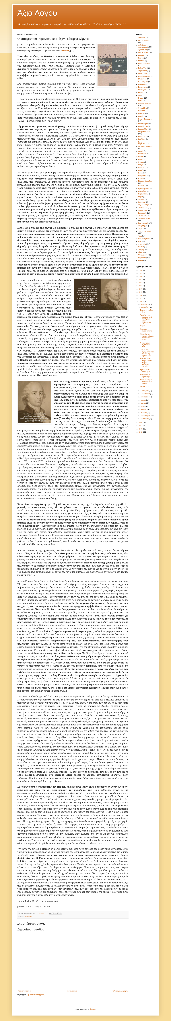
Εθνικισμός (142, 79)
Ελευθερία (141, 84)
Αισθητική (141, 38)
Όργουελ (141, 167)
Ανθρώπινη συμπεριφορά (143, 46)
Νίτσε (140, 159)
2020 (141, 289)
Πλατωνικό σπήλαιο (145, 181)
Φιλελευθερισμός (144, 239)
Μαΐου (143, 406)
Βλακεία (141, 58)
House (140, 260)
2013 (141, 429)
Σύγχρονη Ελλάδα (144, 218)
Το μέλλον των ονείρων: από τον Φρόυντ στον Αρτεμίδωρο (146, 319)
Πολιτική (141, 186)
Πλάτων (141, 178)
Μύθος (140, 157)
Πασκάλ (141, 170)
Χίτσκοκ (141, 252)
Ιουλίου (143, 400)
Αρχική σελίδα (72, 991)
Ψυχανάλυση (142, 255)
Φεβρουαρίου (146, 416)
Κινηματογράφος (144, 132)
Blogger (92, 1009)
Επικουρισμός (143, 90)
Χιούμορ (141, 250)
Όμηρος (141, 162)
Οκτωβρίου (145, 391)
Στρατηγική (142, 213)
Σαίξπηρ (141, 199)
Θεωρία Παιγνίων (144, 103)
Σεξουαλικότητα (143, 205)
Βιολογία (141, 55)
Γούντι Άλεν (142, 68)
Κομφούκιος (142, 136)
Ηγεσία (140, 98)
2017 (141, 298)
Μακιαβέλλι (142, 154)
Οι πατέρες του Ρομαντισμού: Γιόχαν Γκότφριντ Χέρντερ (146, 363)
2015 (141, 423)
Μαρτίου (144, 412)
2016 (141, 301)
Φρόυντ (141, 247)
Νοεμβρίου (145, 307)
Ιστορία (140, 116)
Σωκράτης (141, 226)
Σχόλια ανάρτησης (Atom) (36, 995)
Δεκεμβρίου (145, 304)
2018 (141, 295)
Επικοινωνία (142, 87)
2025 (141, 273)
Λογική (140, 151)
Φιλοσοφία (142, 244)
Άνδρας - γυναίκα (144, 40)
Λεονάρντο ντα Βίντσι (145, 146)
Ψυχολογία (142, 258)
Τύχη (140, 236)
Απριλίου (144, 409)
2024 (141, 276)
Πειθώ (140, 173)
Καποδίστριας (143, 126)
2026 (141, 270)
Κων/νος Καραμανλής (142, 143)
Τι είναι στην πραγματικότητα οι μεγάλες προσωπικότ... (147, 353)
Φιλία (140, 241)
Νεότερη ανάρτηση (24, 991)
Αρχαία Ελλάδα (143, 52)
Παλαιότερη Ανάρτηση (120, 991)
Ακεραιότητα (144, 387)
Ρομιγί (140, 197)
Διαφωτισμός (142, 73)
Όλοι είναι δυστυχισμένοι (146, 330)
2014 (141, 426)
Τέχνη (140, 228)
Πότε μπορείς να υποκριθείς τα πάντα (146, 381)
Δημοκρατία (142, 71)
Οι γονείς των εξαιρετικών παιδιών (145, 345)
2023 (141, 280)
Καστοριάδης (142, 129)
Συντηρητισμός (143, 223)
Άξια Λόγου (37, 12)
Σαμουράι (141, 202)
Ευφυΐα (140, 92)
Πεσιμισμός (142, 176)
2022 (141, 283)
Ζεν (139, 95)
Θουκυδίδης (142, 108)
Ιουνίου (143, 403)
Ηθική (140, 101)
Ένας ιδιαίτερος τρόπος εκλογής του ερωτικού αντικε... (146, 337)
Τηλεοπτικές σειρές (145, 231)
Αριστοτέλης (142, 50)
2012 (141, 432)
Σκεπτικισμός (143, 207)
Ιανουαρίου (145, 419)
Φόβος (142, 326)
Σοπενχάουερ (143, 210)
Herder (65, 50)
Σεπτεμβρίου (145, 394)
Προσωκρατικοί (143, 189)
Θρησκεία (141, 111)
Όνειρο (140, 165)
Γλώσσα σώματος (144, 63)
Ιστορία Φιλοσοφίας (145, 119)
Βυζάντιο (141, 61)
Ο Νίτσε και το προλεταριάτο (146, 376)
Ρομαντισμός (28, 916)
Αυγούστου (145, 397)
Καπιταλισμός (143, 124)
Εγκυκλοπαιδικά (144, 76)
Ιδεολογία (141, 113)
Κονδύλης (141, 139)
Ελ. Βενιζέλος (143, 82)
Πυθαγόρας (142, 191)
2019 (141, 292)
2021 (141, 286)
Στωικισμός (142, 216)
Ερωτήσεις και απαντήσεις (145, 370)
